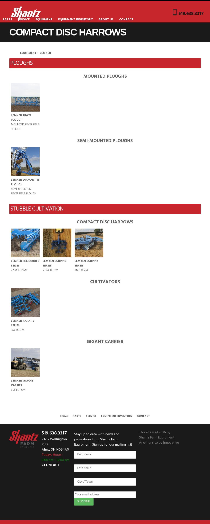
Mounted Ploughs (105, 76)
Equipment (43, 19)
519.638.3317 (191, 13)
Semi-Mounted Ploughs (105, 141)
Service (91, 416)
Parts (7, 19)
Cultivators (105, 282)
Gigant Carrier (105, 341)
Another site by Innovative (159, 443)
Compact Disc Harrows (105, 222)
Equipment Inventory (75, 19)
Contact (126, 19)
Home (64, 416)
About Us (106, 19)
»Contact (50, 465)
